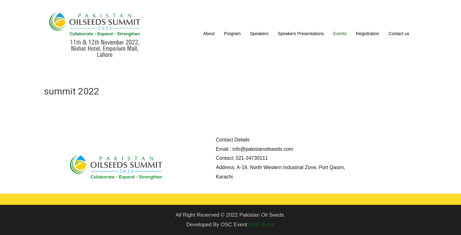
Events (340, 33)
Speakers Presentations (301, 33)
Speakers (259, 33)
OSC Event (261, 225)
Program (232, 33)
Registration (367, 33)
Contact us (399, 33)
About (209, 33)
